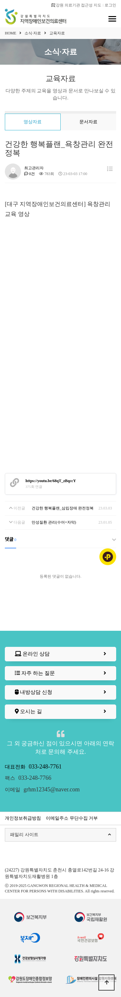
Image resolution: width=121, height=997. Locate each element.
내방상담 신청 (60, 692)
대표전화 (33, 766)
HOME (10, 33)
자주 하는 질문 (60, 673)
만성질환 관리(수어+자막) (54, 522)
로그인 (110, 5)
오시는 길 (60, 711)
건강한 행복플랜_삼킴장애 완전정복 (63, 508)
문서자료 (88, 121)
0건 (29, 174)
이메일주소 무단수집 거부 (72, 818)
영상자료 (33, 121)
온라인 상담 (60, 654)
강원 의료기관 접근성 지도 (76, 5)
